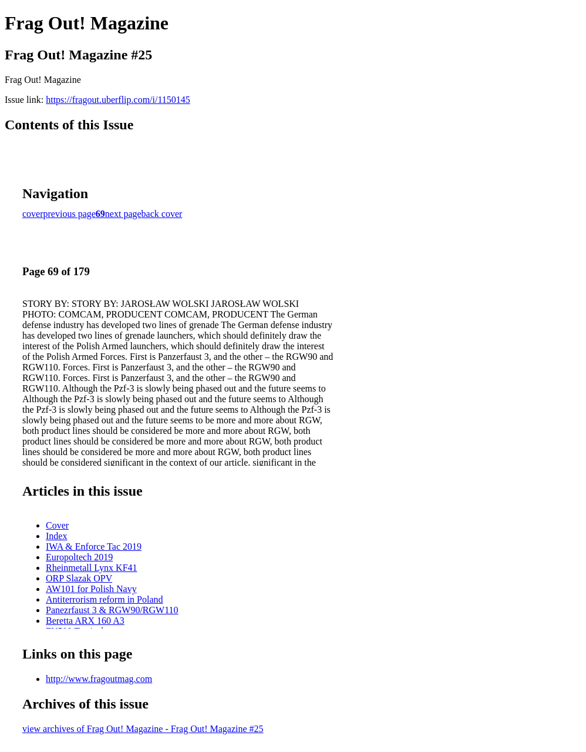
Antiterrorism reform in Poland (104, 599)
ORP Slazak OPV (79, 578)
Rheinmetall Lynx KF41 (91, 568)
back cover (162, 214)
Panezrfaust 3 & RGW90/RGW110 (112, 610)
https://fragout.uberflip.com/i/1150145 (118, 100)
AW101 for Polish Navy (91, 589)
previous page (69, 214)
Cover (57, 525)
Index (56, 536)
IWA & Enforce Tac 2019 (94, 547)
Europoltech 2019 (79, 557)
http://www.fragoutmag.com (99, 679)
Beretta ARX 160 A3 (85, 621)
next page (123, 214)
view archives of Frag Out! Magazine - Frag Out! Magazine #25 (143, 729)
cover (32, 214)
